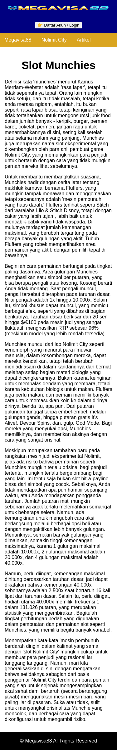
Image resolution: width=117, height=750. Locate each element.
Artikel (83, 39)
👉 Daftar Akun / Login (58, 25)
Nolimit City (54, 39)
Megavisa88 (17, 39)
